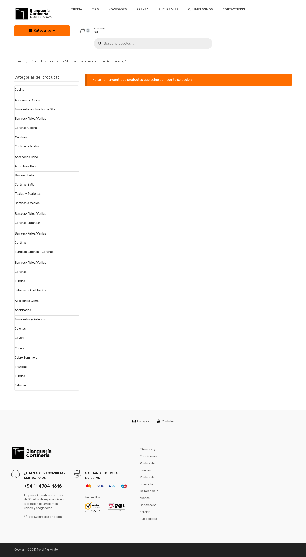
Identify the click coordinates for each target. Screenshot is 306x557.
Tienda (76, 9)
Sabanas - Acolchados (30, 290)
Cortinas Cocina (26, 128)
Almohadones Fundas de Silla (35, 109)
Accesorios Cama (27, 301)
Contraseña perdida (148, 508)
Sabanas (21, 385)
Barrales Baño (24, 175)
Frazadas (21, 367)
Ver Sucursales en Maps (43, 517)
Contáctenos (234, 9)
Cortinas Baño (25, 184)
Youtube (165, 421)
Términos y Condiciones (148, 453)
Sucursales (168, 9)
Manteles (21, 137)
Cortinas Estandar (27, 223)
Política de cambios (147, 466)
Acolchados (23, 310)
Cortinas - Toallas (27, 146)
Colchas (20, 328)
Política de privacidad (147, 480)
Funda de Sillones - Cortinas (34, 252)
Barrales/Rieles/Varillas (30, 118)
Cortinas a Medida (27, 203)
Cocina (19, 89)
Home (18, 61)
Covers (19, 338)
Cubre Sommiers (26, 357)
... (254, 9)
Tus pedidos (148, 519)
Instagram (141, 421)
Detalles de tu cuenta (149, 494)
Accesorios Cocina (27, 100)
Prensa (143, 9)
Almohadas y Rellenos (30, 319)
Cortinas (21, 243)
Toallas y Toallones (28, 194)
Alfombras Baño (26, 166)
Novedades (118, 9)
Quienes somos (200, 9)
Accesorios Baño (26, 157)
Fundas (20, 281)
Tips (95, 9)
